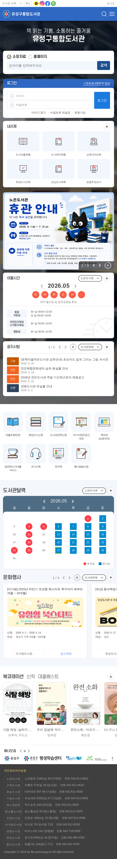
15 (87, 534)
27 (58, 550)
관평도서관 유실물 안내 (36, 386)
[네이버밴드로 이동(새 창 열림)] (53, 3)
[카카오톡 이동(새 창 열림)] (37, 3)
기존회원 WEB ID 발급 (96, 83)
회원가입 (80, 112)
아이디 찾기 (38, 112)
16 (102, 534)
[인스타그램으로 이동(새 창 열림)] (42, 3)
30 (102, 550)
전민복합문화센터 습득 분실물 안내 (44, 368)
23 (102, 542)
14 (73, 534)
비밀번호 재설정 (60, 112)
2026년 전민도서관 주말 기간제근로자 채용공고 (52, 377)
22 (87, 542)
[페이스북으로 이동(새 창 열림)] (48, 3)
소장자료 (19, 57)
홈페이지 (40, 57)
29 (87, 550)
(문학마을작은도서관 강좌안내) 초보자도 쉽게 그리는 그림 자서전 (64, 359)
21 (73, 542)
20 (58, 542)
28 (73, 550)
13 (58, 534)
